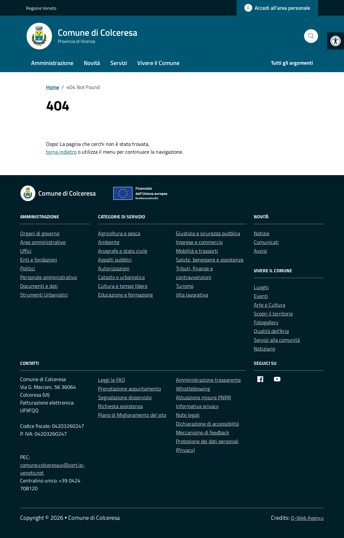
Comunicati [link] (266, 242)
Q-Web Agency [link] (307, 518)
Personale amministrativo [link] (48, 277)
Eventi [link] (261, 296)
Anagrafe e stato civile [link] (122, 251)
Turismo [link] (184, 286)
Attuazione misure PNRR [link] (203, 397)
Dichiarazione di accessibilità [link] (207, 424)
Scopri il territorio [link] (273, 313)
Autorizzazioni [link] (113, 268)
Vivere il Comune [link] (158, 62)
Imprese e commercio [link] (199, 242)
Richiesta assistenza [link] (120, 406)
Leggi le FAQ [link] (111, 380)
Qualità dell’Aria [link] (271, 331)
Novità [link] (92, 62)
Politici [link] (27, 268)
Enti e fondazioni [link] (38, 259)
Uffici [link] (25, 251)
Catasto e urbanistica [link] (121, 277)
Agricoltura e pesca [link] (119, 233)
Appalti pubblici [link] (115, 259)
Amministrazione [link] (52, 62)
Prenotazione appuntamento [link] (129, 388)
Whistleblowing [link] (193, 388)
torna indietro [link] (61, 152)
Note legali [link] (188, 415)
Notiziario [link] (264, 348)
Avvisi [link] (260, 251)
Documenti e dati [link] (39, 286)
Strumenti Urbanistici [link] (44, 295)
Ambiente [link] (108, 242)
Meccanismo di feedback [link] (202, 432)
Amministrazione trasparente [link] (208, 380)
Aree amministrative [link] (43, 242)
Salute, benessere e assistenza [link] (209, 259)
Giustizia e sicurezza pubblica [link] (208, 233)
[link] (335, 40)
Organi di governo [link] (39, 233)
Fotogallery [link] (266, 322)
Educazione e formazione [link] (125, 295)
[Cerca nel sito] (311, 36)
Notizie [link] (261, 233)
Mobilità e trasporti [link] (197, 251)
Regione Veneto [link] (41, 8)
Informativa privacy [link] (197, 406)
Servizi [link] (118, 62)
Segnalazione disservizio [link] (125, 397)
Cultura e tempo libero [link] (122, 286)
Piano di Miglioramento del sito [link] (132, 415)
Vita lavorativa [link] (192, 295)
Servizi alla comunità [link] (277, 340)
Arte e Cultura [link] (269, 305)
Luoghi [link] (261, 287)
